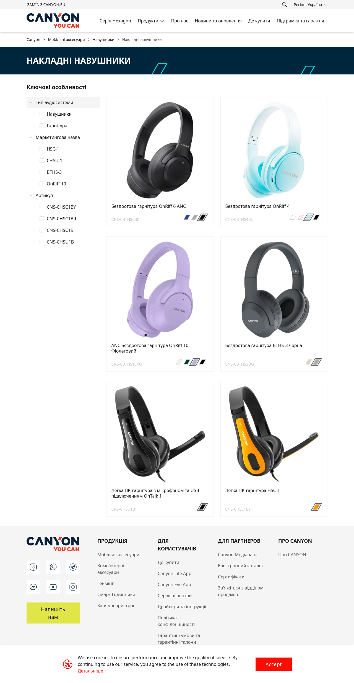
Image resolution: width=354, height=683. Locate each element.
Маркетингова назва (58, 137)
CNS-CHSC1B (60, 230)
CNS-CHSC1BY (61, 207)
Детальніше (90, 671)
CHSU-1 (55, 160)
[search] (284, 4)
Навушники (59, 114)
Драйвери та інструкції (182, 607)
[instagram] (73, 587)
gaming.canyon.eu (46, 4)
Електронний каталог (241, 566)
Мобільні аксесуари (118, 555)
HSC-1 (53, 149)
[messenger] (33, 587)
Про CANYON (292, 555)
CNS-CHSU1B (60, 242)
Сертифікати (231, 577)
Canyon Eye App (174, 584)
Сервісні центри (175, 596)
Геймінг (105, 583)
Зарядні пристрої (115, 605)
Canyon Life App (174, 573)
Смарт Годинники (116, 594)
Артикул (44, 195)
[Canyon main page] (53, 20)
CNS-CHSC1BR (61, 219)
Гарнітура (57, 126)
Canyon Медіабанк (238, 555)
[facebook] (33, 567)
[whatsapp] (53, 567)
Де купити (168, 562)
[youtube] (53, 587)
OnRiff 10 (56, 184)
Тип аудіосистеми (54, 102)
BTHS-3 (54, 172)
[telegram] (73, 567)
